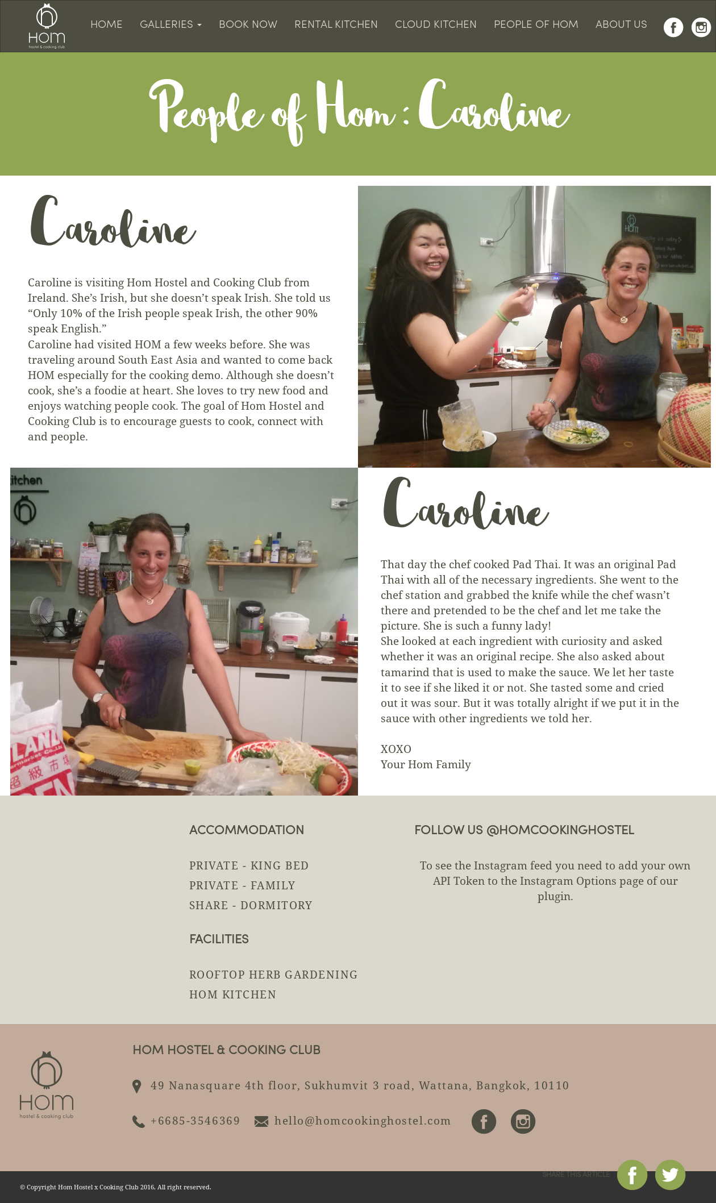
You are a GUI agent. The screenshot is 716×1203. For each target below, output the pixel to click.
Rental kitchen (336, 25)
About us (621, 25)
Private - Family (242, 885)
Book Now (248, 25)
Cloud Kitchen (436, 25)
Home (106, 25)
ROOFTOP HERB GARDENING (274, 974)
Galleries (171, 25)
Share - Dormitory (251, 905)
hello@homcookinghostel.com (363, 1120)
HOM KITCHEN (233, 994)
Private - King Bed (249, 865)
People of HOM (536, 25)
